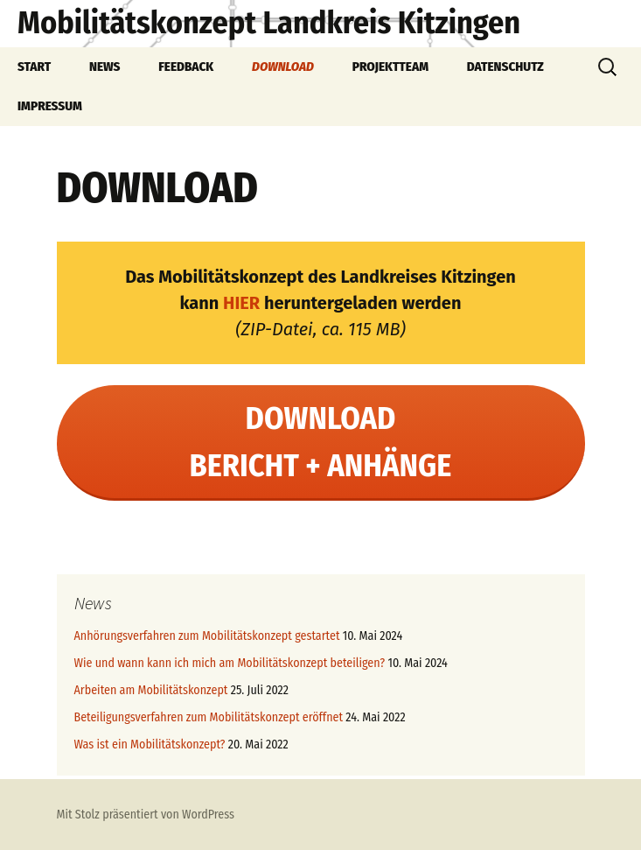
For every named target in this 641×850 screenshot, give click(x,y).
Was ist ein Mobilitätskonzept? (150, 744)
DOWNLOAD (283, 66)
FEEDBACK (185, 66)
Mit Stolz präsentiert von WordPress (146, 814)
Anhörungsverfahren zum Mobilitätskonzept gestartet (207, 636)
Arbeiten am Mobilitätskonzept (151, 690)
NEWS (104, 66)
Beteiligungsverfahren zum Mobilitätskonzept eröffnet (209, 717)
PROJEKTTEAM (390, 66)
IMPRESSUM (49, 106)
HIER (241, 302)
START (34, 66)
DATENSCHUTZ (505, 66)
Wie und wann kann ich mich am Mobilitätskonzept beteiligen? (230, 663)
